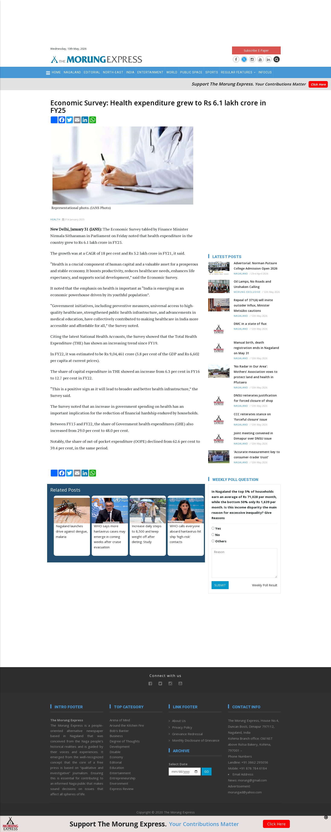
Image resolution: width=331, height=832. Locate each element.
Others (219, 541)
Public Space (191, 72)
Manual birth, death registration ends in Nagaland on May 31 (256, 347)
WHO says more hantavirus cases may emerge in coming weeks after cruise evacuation (109, 536)
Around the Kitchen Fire (127, 725)
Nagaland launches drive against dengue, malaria (72, 531)
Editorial (92, 72)
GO (206, 772)
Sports (211, 72)
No (216, 535)
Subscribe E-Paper (256, 50)
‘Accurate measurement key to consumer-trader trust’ (257, 454)
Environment (119, 783)
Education (117, 767)
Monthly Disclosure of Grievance (195, 740)
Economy (116, 757)
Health (55, 219)
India (130, 72)
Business (116, 736)
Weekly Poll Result (264, 585)
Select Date (178, 764)
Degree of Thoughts (125, 741)
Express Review (122, 789)
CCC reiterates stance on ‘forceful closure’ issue (252, 416)
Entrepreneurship (122, 778)
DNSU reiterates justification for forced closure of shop (255, 398)
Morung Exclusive (247, 292)
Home (56, 72)
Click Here (318, 84)
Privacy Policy (182, 727)
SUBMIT (220, 585)
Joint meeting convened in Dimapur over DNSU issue (253, 435)
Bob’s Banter (119, 731)
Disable (115, 752)
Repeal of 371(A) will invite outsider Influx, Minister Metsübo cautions (253, 305)
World (171, 72)
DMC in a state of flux (250, 324)
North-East (113, 72)
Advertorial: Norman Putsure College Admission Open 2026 (255, 265)
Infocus (265, 72)
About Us (179, 721)
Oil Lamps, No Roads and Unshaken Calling (252, 284)
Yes (216, 528)
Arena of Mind (120, 720)
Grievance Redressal (187, 734)
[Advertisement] (165, 21)
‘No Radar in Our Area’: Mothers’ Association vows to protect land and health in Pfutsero (255, 374)
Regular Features (238, 72)
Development (120, 746)
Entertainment (150, 72)
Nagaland (72, 72)
